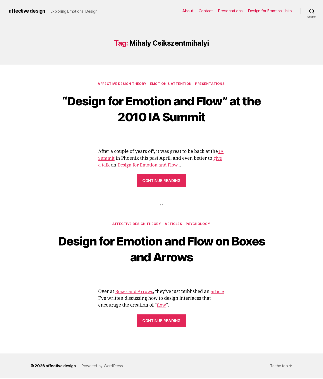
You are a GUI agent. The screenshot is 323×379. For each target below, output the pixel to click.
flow (171, 306)
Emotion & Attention (171, 84)
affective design (28, 11)
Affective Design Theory (121, 84)
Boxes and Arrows (135, 292)
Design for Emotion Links (270, 11)
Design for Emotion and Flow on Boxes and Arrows (161, 249)
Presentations (230, 11)
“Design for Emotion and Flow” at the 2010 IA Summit (161, 108)
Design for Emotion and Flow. (150, 165)
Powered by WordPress (103, 366)
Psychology (199, 225)
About (187, 11)
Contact (206, 11)
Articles (173, 225)
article (105, 299)
